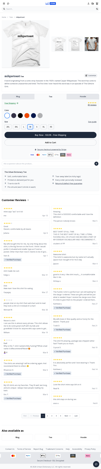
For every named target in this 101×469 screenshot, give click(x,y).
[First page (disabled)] (25, 416)
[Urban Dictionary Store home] (50, 3)
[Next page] (68, 416)
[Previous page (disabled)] (34, 416)
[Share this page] (88, 4)
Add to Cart (50, 142)
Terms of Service (24, 449)
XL (44, 127)
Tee (50, 96)
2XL (8, 127)
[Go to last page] (76, 416)
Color (7, 110)
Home (4, 17)
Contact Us (9, 449)
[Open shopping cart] (97, 3)
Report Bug (38, 449)
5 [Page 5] (60, 416)
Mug (18, 96)
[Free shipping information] (92, 3)
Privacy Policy (90, 449)
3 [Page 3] (51, 416)
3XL (16, 127)
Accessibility (77, 449)
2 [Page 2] (47, 416)
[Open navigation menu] (4, 3)
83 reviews (92, 105)
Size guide (92, 122)
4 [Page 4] (56, 416)
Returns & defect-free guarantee (68, 183)
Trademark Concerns (54, 449)
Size (6, 122)
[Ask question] (96, 164)
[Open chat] (8, 4)
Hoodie (83, 96)
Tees (11, 17)
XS (51, 127)
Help (68, 449)
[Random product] (97, 9)
